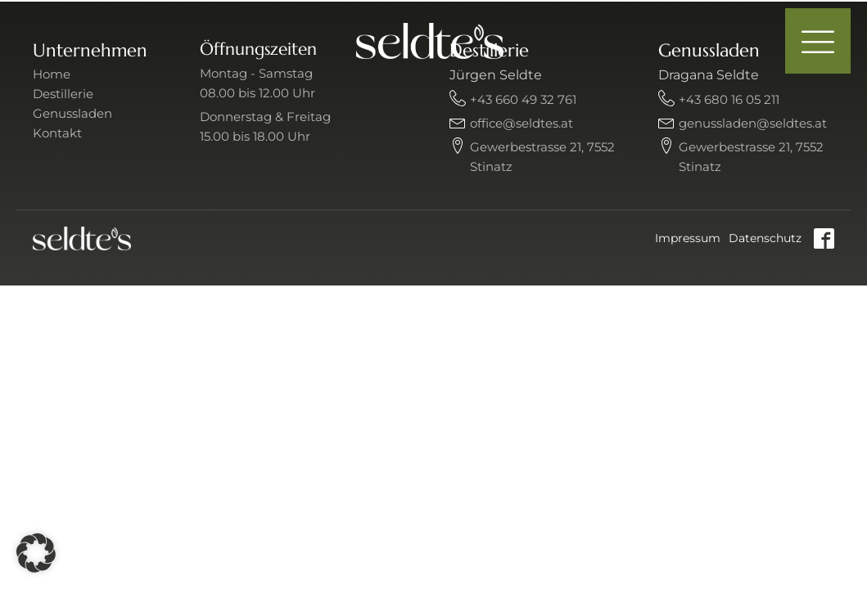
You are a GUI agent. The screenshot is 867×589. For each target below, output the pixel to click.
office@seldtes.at (521, 123)
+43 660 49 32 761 (523, 99)
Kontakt (57, 133)
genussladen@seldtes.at (753, 123)
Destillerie (63, 93)
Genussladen (72, 113)
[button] (36, 553)
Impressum (687, 238)
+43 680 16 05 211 (729, 99)
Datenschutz (765, 238)
